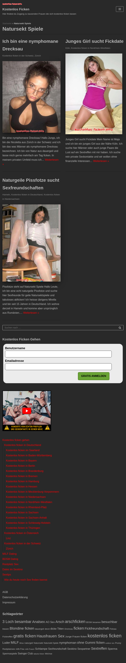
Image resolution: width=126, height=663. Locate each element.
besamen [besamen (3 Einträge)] (97, 622)
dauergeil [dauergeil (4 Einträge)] (39, 629)
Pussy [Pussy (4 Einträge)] (118, 643)
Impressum (8, 602)
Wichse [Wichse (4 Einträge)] (48, 653)
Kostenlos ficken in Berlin (20, 465)
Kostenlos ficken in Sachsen (22, 512)
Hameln (6, 194)
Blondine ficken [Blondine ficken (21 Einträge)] (22, 628)
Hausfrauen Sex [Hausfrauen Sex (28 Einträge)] (50, 636)
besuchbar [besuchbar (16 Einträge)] (109, 622)
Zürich (38, 55)
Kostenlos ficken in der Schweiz (17, 55)
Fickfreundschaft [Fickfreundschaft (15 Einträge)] (97, 628)
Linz (8, 538)
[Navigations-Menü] (120, 9)
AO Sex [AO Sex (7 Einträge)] (50, 622)
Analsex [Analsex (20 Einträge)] (38, 622)
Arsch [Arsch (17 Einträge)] (60, 622)
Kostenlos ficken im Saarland (22, 450)
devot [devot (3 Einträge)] (47, 629)
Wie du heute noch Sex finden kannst (25, 579)
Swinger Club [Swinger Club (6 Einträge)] (25, 653)
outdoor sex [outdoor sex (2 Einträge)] (109, 643)
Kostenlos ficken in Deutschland (27, 194)
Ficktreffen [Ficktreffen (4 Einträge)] (7, 636)
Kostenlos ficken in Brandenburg (24, 471)
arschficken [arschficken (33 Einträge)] (75, 621)
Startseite (7, 23)
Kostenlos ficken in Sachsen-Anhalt (26, 517)
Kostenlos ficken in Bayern (21, 460)
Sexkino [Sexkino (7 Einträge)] (72, 648)
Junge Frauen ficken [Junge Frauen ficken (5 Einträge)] (76, 636)
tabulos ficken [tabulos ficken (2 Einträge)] (39, 654)
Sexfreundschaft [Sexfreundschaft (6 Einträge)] (57, 648)
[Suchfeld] (63, 327)
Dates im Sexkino (12, 569)
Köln (67, 48)
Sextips (6, 574)
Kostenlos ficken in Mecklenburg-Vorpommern (32, 491)
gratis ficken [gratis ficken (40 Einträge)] (24, 636)
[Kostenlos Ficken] (39, 9)
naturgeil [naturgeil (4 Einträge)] (29, 643)
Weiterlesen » (101, 161)
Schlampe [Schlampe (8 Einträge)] (41, 648)
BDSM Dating (10, 559)
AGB (5, 592)
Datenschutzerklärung (15, 597)
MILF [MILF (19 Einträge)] (15, 642)
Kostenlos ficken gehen (15, 440)
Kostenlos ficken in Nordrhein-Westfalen (90, 48)
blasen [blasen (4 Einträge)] (5, 629)
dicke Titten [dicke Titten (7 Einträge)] (57, 628)
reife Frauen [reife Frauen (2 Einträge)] (29, 649)
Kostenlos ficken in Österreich (21, 533)
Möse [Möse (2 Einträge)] (21, 643)
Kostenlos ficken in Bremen (22, 476)
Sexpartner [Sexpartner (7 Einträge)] (83, 648)
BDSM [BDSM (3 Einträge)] (89, 622)
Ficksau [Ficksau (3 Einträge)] (113, 629)
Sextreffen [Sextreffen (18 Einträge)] (99, 649)
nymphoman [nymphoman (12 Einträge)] (67, 642)
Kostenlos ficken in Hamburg (22, 481)
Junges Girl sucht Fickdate (94, 41)
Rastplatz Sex (10, 564)
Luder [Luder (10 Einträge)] (6, 642)
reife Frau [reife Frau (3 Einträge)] (20, 649)
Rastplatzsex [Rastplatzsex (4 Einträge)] (8, 649)
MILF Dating (9, 553)
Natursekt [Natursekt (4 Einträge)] (38, 643)
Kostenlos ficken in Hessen (21, 486)
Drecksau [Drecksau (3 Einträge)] (68, 629)
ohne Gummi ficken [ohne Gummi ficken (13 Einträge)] (91, 642)
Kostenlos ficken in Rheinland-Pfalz (26, 507)
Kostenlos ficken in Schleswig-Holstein (28, 522)
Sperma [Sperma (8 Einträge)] (112, 648)
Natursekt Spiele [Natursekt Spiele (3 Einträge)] (51, 643)
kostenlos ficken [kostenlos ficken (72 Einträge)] (104, 635)
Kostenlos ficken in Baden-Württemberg (29, 455)
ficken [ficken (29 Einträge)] (79, 628)
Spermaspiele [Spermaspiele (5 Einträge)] (9, 653)
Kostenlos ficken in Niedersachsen (26, 497)
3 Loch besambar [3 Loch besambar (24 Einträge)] (17, 622)
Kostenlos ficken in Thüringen (23, 528)
